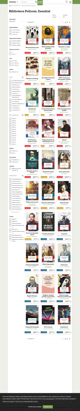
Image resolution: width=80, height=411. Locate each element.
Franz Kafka (48, 50)
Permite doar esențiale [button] (35, 406)
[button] (28, 2)
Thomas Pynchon (48, 329)
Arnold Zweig (32, 143)
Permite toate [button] (48, 406)
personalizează (49, 399)
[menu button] (14, 2)
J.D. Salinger (48, 81)
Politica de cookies (8, 401)
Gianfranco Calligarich (64, 49)
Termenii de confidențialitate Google (27, 401)
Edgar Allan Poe (32, 174)
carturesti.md (16, 5)
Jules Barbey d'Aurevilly (32, 111)
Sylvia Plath (48, 173)
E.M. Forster (64, 204)
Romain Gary (32, 298)
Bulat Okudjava (48, 204)
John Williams (32, 80)
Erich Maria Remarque (64, 235)
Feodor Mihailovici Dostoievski (64, 142)
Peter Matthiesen (32, 329)
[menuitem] (67, 2)
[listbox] (67, 17)
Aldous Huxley (32, 49)
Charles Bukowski (48, 143)
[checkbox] (17, 30)
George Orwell (64, 81)
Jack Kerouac (32, 266)
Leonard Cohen (48, 235)
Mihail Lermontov (32, 236)
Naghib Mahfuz (64, 298)
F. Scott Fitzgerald (64, 266)
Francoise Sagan (64, 329)
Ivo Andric (48, 112)
